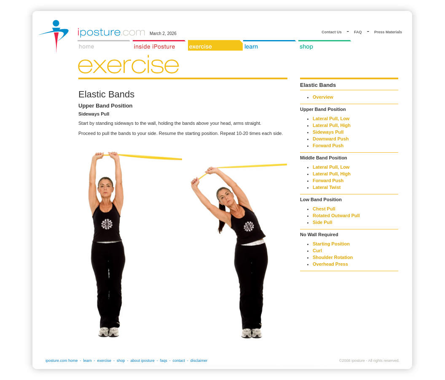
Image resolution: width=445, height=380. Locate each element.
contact (179, 360)
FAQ (358, 32)
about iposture (143, 360)
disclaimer (199, 360)
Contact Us (332, 32)
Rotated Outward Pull (336, 215)
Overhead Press (330, 264)
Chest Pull (324, 208)
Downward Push (331, 138)
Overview (323, 97)
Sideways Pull (328, 132)
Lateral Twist (326, 187)
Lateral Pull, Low (331, 118)
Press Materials (388, 32)
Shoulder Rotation (333, 257)
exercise (104, 360)
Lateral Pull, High (332, 125)
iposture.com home (62, 360)
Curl (317, 250)
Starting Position (331, 243)
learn (87, 360)
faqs (163, 360)
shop (121, 360)
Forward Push (328, 145)
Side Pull (322, 222)
